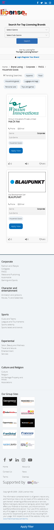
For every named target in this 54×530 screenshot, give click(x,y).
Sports (5, 314)
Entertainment (7, 351)
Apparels (29, 75)
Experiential (7, 341)
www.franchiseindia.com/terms (15, 519)
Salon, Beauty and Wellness (12, 345)
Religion (4, 374)
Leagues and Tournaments (12, 321)
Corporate (30, 66)
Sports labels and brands (11, 327)
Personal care (10, 87)
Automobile (6, 277)
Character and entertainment (9, 289)
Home (5, 66)
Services (4, 354)
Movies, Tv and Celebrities (12, 298)
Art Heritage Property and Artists (12, 378)
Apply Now (16, 150)
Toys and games (28, 87)
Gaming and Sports (9, 280)
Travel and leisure (8, 348)
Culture (4, 371)
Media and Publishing (10, 274)
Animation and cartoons (11, 295)
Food (40, 75)
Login (19, 57)
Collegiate (5, 269)
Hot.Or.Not (14, 121)
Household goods (12, 81)
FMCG (41, 66)
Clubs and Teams (8, 319)
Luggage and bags (31, 81)
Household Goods (10, 69)
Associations (6, 382)
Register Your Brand (30, 57)
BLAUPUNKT (14, 197)
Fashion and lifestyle (10, 266)
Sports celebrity (7, 324)
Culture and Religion (12, 367)
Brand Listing (17, 66)
